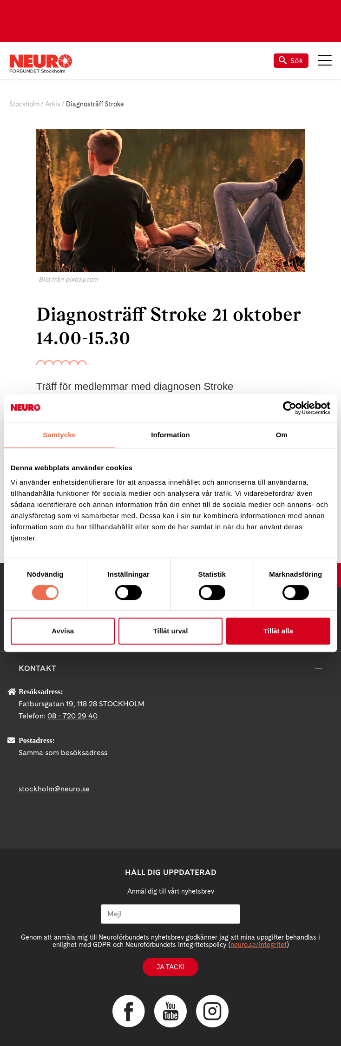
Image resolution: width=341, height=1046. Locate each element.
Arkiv (52, 104)
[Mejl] (170, 914)
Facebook (128, 1011)
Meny (325, 60)
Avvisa (63, 631)
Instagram (212, 1011)
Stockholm (24, 104)
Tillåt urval (170, 631)
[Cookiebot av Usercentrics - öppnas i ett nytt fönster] (289, 408)
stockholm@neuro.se (54, 788)
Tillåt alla (278, 631)
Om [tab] (282, 435)
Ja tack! (170, 967)
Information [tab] (170, 435)
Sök (291, 60)
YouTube (170, 1011)
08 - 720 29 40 (72, 715)
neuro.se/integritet (258, 944)
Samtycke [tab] (59, 435)
